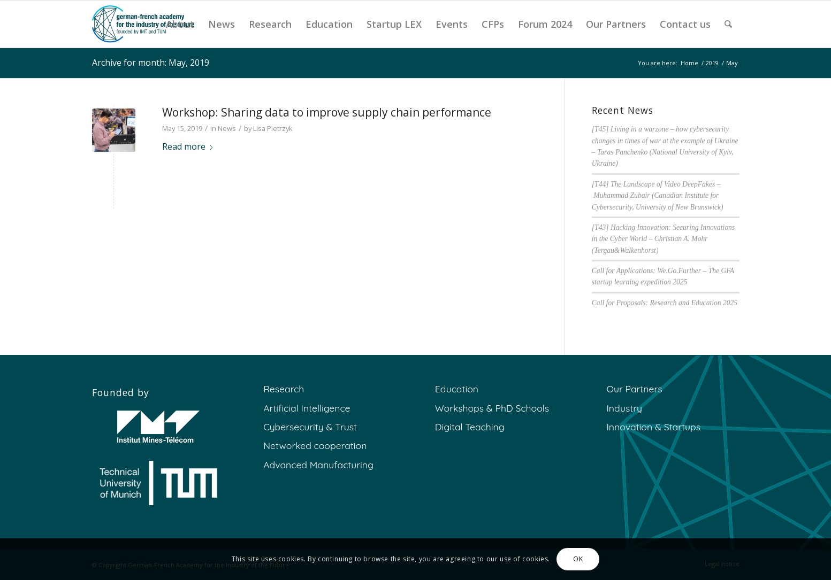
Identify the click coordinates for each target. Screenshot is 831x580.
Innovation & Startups (653, 426)
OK (578, 558)
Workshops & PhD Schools (492, 408)
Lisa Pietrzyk (273, 128)
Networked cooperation (315, 445)
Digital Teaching (470, 426)
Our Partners (634, 389)
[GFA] (143, 24)
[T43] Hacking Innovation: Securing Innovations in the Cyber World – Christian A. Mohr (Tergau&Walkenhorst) (663, 238)
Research (283, 389)
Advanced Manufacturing (318, 464)
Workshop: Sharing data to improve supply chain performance (326, 112)
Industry (624, 408)
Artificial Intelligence (306, 408)
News (227, 128)
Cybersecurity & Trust (310, 426)
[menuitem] (180, 24)
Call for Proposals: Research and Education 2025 (664, 303)
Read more (188, 146)
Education (456, 389)
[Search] (728, 24)
